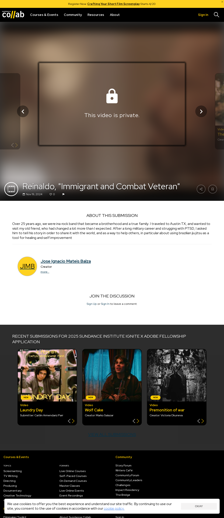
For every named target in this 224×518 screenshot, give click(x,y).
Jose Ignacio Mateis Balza (66, 261)
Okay (199, 506)
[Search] (216, 15)
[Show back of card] (14, 145)
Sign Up (92, 304)
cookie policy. (114, 508)
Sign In (105, 304)
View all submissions (112, 434)
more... (45, 272)
